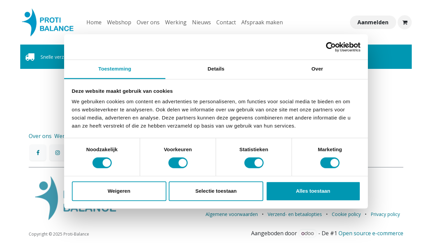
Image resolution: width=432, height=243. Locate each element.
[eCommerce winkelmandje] (405, 22)
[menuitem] (94, 22)
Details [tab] (216, 69)
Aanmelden (372, 22)
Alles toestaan (313, 191)
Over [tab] (317, 69)
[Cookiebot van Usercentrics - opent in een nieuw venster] (330, 47)
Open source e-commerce (371, 233)
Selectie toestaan (216, 191)
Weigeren (119, 191)
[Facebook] (38, 152)
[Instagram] (58, 152)
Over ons (40, 136)
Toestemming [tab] (114, 69)
